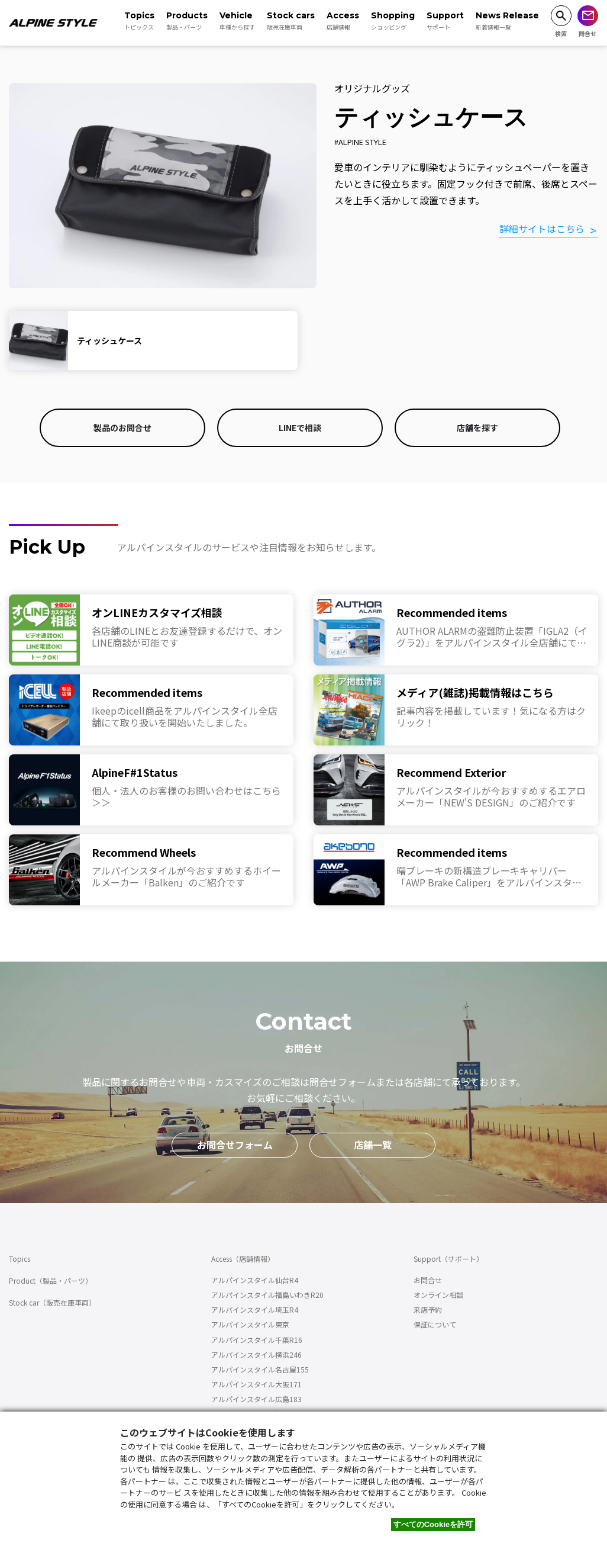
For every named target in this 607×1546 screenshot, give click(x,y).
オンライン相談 (438, 1295)
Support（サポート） (448, 1258)
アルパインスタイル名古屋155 (260, 1369)
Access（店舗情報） (243, 1258)
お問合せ (428, 1280)
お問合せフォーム (235, 1144)
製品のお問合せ (122, 427)
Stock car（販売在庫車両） (52, 1302)
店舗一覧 (373, 1144)
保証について (435, 1324)
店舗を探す (477, 427)
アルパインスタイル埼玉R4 (254, 1309)
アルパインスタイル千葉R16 (256, 1340)
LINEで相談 (300, 427)
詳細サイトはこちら (542, 229)
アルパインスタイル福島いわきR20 (267, 1295)
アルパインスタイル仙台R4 (254, 1280)
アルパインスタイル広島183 (256, 1399)
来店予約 (428, 1309)
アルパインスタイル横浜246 (256, 1354)
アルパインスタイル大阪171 (256, 1384)
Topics (19, 1258)
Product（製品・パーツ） (50, 1280)
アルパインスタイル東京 (250, 1324)
